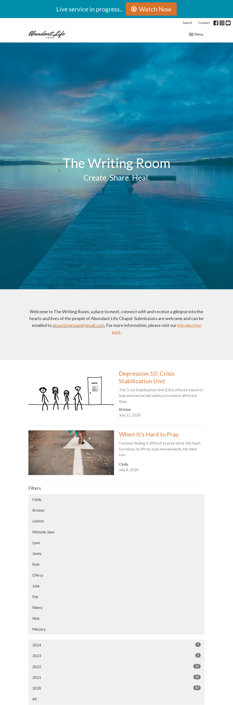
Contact (204, 23)
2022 (116, 666)
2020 (116, 687)
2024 (116, 644)
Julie (36, 586)
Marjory (39, 629)
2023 (116, 655)
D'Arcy (37, 575)
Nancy (37, 607)
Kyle (36, 564)
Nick (35, 618)
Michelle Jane (43, 532)
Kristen (38, 510)
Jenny (37, 553)
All (34, 699)
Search (187, 23)
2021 (116, 677)
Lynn (36, 542)
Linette (38, 521)
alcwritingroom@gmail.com (78, 325)
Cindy (37, 499)
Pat (35, 596)
